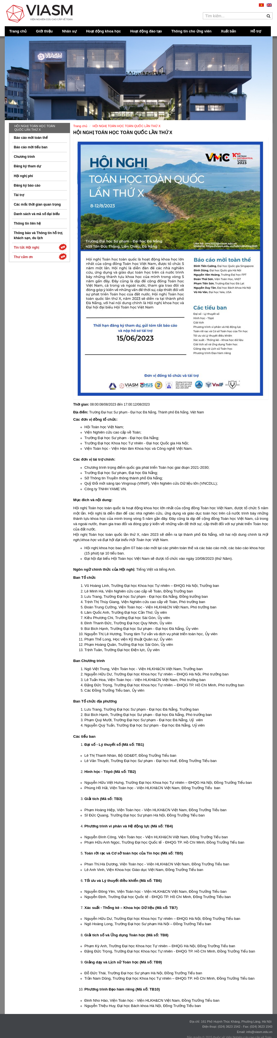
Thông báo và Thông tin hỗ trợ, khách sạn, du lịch (38, 235)
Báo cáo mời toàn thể (31, 138)
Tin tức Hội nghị (40, 247)
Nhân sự (69, 31)
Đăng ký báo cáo (27, 185)
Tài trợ (19, 195)
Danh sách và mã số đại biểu (37, 214)
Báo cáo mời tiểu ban (31, 147)
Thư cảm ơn (40, 256)
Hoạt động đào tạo (146, 31)
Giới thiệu (44, 31)
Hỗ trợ (255, 31)
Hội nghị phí (23, 176)
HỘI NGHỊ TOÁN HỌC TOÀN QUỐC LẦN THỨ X (35, 127)
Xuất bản (228, 31)
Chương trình (24, 157)
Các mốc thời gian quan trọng (37, 204)
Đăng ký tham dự (27, 166)
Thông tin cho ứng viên (191, 31)
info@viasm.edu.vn (259, 1032)
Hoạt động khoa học (103, 31)
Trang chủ (18, 31)
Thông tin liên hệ (27, 223)
